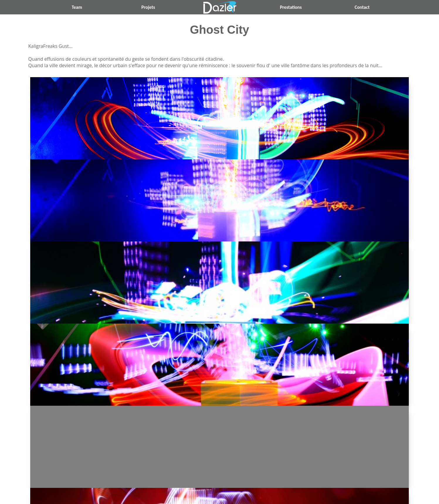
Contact (362, 7)
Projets (148, 7)
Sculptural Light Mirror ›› (316, 451)
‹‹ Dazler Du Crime (123, 451)
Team (77, 7)
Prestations (290, 7)
